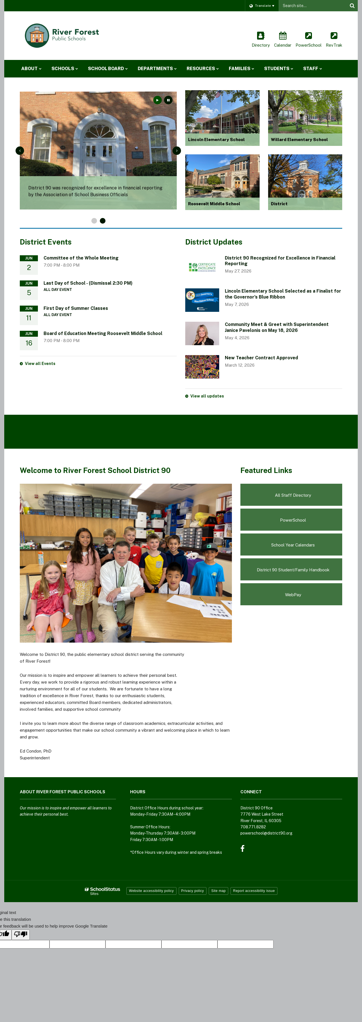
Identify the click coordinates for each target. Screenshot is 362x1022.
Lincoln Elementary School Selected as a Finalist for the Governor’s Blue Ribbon (283, 294)
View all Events (40, 363)
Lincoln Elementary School (216, 139)
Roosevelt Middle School (214, 203)
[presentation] (20, 150)
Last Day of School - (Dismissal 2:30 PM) (88, 283)
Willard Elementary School (299, 139)
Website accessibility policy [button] (151, 891)
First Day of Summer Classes (76, 308)
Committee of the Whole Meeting (81, 258)
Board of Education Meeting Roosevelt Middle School (103, 333)
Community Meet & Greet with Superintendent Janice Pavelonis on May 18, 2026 (277, 327)
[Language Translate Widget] (262, 5)
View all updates (207, 396)
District (279, 203)
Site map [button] (218, 891)
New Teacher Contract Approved (261, 357)
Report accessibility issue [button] (254, 891)
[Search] (352, 5)
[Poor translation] (21, 935)
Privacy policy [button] (192, 891)
